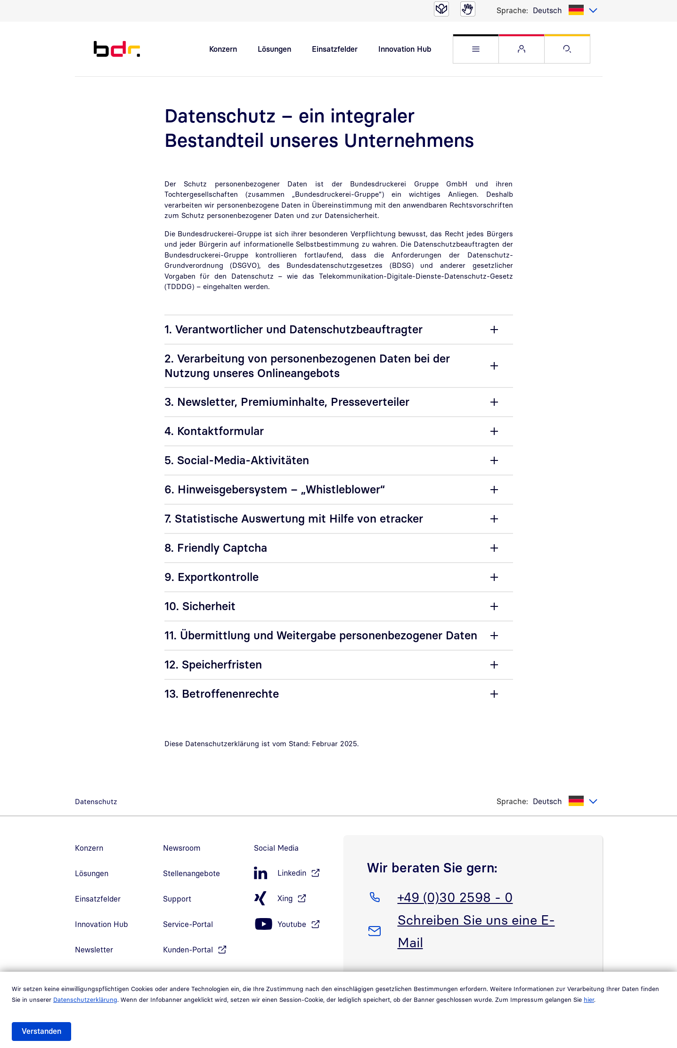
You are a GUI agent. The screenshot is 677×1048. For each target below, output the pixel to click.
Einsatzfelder (335, 49)
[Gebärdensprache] (467, 8)
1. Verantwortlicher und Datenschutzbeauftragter (293, 329)
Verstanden (41, 1031)
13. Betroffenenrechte (221, 694)
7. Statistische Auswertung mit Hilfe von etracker (293, 518)
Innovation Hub (404, 49)
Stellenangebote (191, 874)
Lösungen (274, 49)
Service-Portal (188, 924)
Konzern (223, 49)
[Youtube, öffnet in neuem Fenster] (294, 925)
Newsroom (182, 848)
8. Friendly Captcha (215, 548)
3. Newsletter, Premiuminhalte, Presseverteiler (286, 402)
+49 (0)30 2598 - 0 (455, 896)
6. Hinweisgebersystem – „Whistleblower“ (274, 489)
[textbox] (565, 10)
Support (177, 899)
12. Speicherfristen (213, 664)
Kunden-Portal (188, 950)
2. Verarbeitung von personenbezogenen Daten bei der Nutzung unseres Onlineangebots (307, 365)
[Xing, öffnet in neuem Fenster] (294, 899)
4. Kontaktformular (214, 431)
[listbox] (565, 10)
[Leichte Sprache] (441, 8)
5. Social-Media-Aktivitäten (236, 460)
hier (589, 999)
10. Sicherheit (200, 606)
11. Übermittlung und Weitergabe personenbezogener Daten (320, 635)
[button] (476, 49)
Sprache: (512, 10)
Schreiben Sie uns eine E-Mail (476, 930)
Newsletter (94, 950)
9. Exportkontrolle (211, 577)
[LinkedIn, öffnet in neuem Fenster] (294, 873)
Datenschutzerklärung (85, 999)
